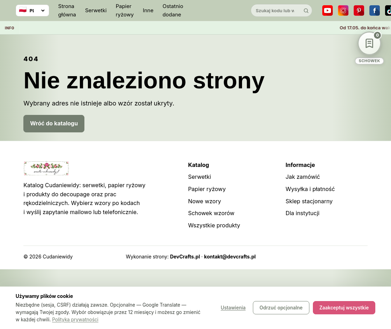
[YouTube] (327, 10)
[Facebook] (374, 10)
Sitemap (318, 256)
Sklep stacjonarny (309, 201)
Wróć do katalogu (54, 123)
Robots (341, 256)
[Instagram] (343, 10)
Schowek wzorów (211, 213)
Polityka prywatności (75, 319)
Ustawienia (233, 308)
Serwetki (96, 10)
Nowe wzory (204, 201)
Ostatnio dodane (173, 10)
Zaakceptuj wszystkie (344, 308)
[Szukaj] (306, 10)
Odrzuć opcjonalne (281, 308)
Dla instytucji (302, 213)
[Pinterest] (359, 10)
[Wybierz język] (32, 10)
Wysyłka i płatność (310, 188)
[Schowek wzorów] (369, 48)
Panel (361, 256)
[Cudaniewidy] (217, 10)
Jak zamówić (303, 176)
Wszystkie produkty (214, 225)
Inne (148, 10)
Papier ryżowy (125, 10)
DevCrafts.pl (185, 256)
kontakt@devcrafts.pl (230, 256)
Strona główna (67, 10)
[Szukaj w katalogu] (275, 10)
